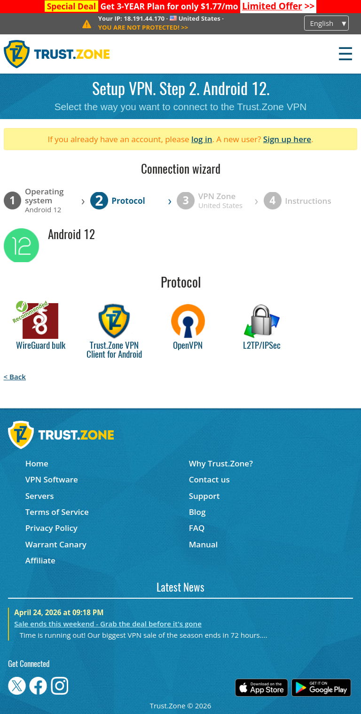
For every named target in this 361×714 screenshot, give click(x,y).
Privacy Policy (51, 527)
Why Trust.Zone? (221, 463)
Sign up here (287, 139)
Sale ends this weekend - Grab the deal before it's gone (108, 623)
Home (36, 463)
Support (204, 495)
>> (278, 6)
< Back (15, 376)
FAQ (197, 527)
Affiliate (40, 560)
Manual (203, 544)
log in (201, 139)
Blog (197, 511)
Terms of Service (57, 511)
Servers (39, 495)
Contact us (209, 479)
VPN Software (51, 479)
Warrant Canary (55, 544)
